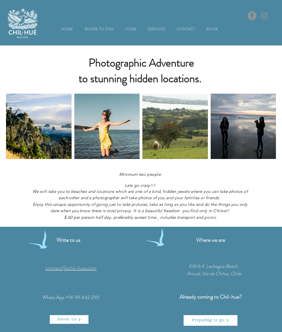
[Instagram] (264, 15)
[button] (99, 29)
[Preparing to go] (210, 320)
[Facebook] (252, 15)
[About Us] (69, 319)
